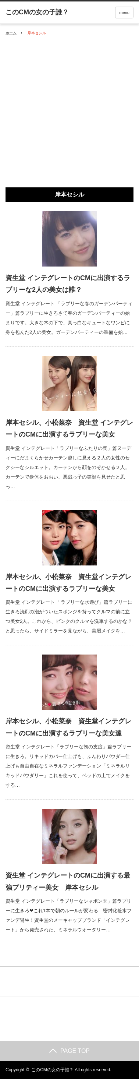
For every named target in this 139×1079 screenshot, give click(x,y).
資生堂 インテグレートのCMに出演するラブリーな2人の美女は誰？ (68, 283)
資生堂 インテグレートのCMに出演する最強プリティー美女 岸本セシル (68, 881)
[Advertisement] (69, 111)
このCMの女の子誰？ (52, 1069)
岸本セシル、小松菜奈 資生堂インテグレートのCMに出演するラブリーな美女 (68, 582)
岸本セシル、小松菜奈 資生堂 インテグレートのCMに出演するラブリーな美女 (69, 428)
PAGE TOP (69, 1051)
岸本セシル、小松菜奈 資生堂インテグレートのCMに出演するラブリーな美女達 (68, 727)
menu (124, 12)
